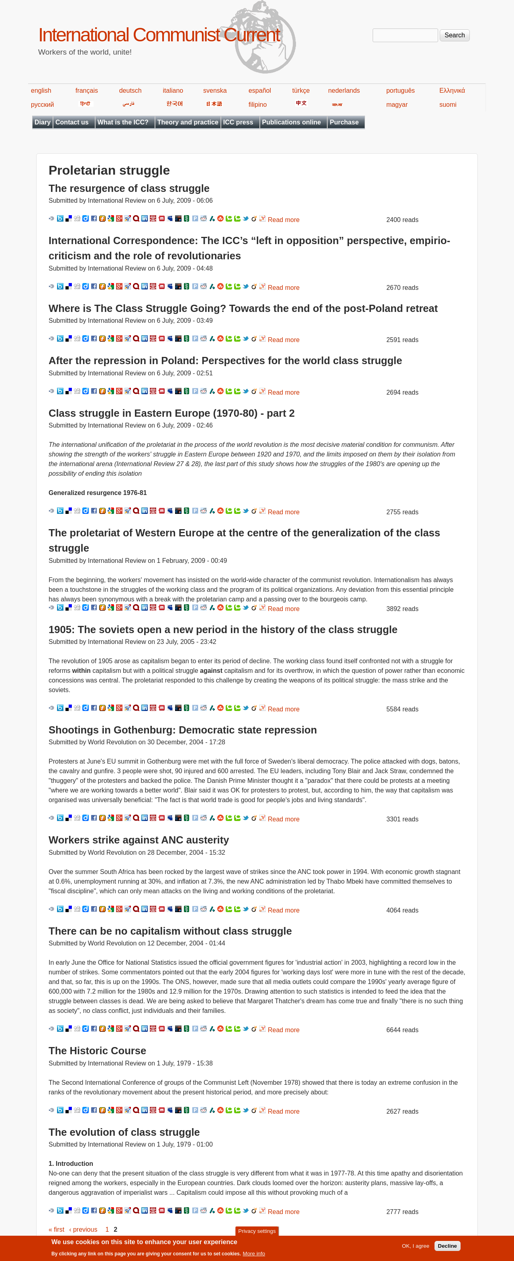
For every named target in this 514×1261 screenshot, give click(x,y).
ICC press (238, 122)
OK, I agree (415, 1247)
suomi (448, 104)
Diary (43, 122)
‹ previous (83, 1229)
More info (254, 1255)
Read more (284, 219)
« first (56, 1229)
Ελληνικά (452, 90)
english (41, 90)
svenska (215, 90)
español (260, 90)
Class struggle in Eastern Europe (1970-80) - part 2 (172, 413)
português (400, 90)
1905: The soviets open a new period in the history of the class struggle (223, 629)
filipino (258, 104)
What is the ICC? (123, 122)
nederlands (344, 90)
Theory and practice (187, 122)
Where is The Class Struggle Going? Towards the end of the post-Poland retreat (243, 308)
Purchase (344, 122)
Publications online (291, 122)
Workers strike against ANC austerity (139, 839)
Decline (447, 1247)
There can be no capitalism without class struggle (170, 931)
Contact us (72, 122)
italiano (173, 90)
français (86, 90)
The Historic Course (97, 1050)
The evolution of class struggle (124, 1132)
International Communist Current (158, 34)
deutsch (130, 90)
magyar (397, 104)
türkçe (301, 90)
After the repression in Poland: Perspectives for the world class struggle (225, 360)
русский (42, 104)
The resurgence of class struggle (129, 188)
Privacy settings (256, 1232)
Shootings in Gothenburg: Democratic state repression (183, 729)
